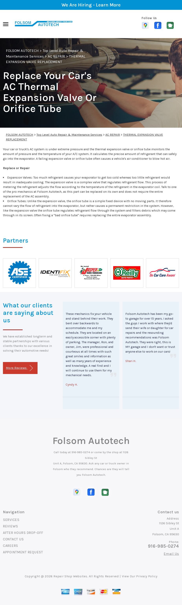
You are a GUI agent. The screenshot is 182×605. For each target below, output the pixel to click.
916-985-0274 (81, 452)
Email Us (171, 554)
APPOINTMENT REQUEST (23, 552)
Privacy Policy (146, 576)
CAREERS (10, 546)
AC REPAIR (56, 56)
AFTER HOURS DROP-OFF (23, 533)
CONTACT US (13, 539)
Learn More (108, 5)
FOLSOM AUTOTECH (22, 51)
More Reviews (19, 368)
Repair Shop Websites (70, 576)
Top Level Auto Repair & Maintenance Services (69, 135)
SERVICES (11, 520)
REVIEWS (10, 526)
